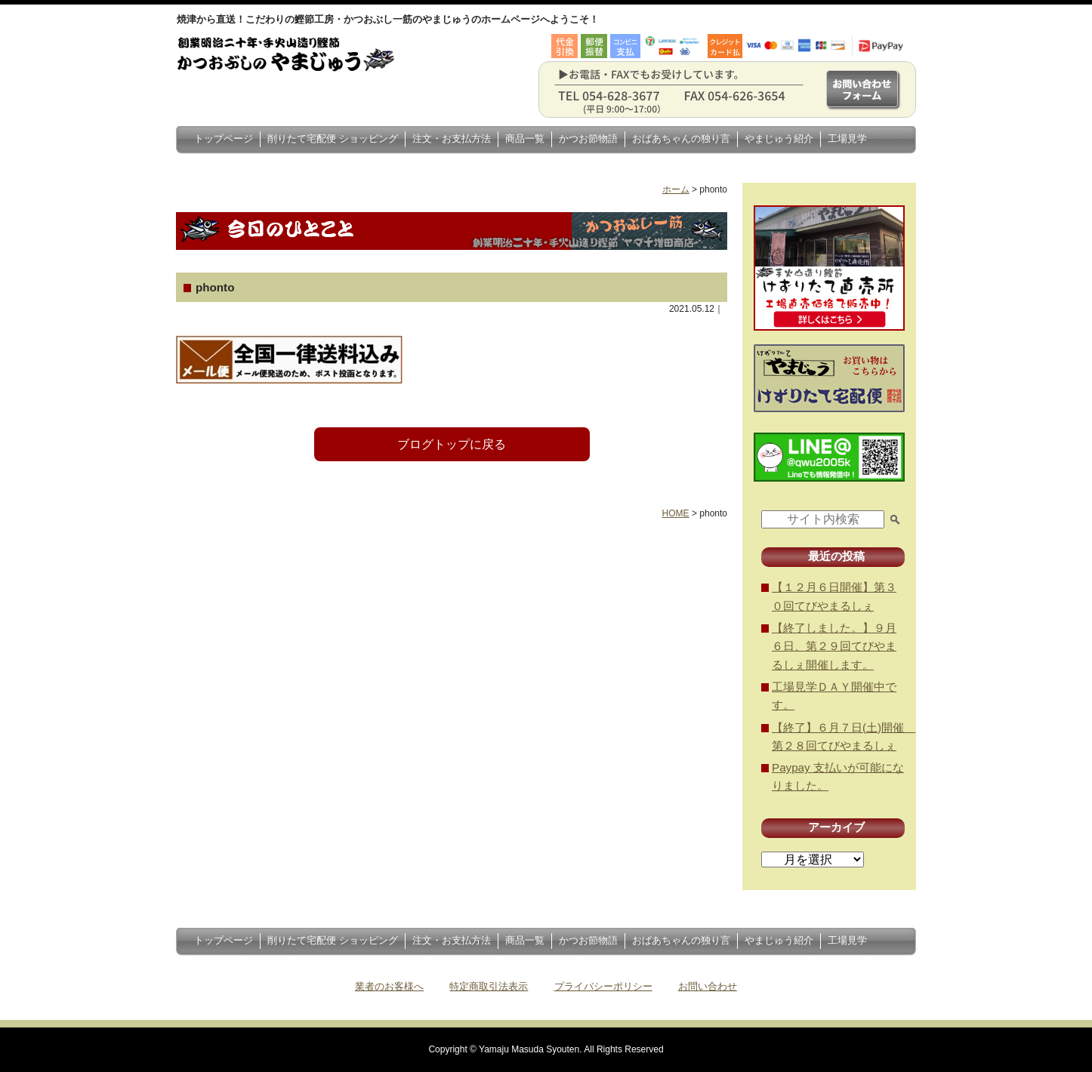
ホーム (675, 189)
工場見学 (847, 138)
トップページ (223, 138)
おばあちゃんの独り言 (681, 138)
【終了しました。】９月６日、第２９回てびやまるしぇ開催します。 (834, 646)
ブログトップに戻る (451, 444)
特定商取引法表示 (488, 986)
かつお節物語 (588, 138)
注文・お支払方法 (451, 138)
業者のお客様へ (389, 986)
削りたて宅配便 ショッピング (332, 138)
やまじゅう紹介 (779, 138)
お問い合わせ (707, 986)
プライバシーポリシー (603, 986)
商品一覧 (524, 138)
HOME (675, 513)
